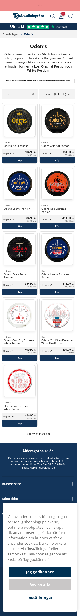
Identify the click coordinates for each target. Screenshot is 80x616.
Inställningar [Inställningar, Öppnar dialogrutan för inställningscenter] (40, 597)
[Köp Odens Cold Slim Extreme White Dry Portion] (57, 357)
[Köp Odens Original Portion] (57, 160)
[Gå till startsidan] (28, 15)
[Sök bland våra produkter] (52, 16)
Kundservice (38, 484)
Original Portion (53, 66)
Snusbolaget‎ (11, 34)
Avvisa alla (40, 584)
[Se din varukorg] (70, 16)
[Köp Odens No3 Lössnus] (19, 160)
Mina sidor (38, 499)
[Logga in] (61, 16)
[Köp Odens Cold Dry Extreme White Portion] (19, 357)
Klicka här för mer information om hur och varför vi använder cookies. (39, 538)
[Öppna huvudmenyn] (6, 16)
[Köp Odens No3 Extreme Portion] (57, 226)
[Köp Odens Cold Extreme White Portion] (19, 423)
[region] (40, 557)
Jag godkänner (40, 571)
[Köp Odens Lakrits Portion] (19, 226)
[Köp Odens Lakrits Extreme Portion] (57, 292)
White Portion (38, 70)
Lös (36, 66)
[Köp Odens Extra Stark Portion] (19, 292)
